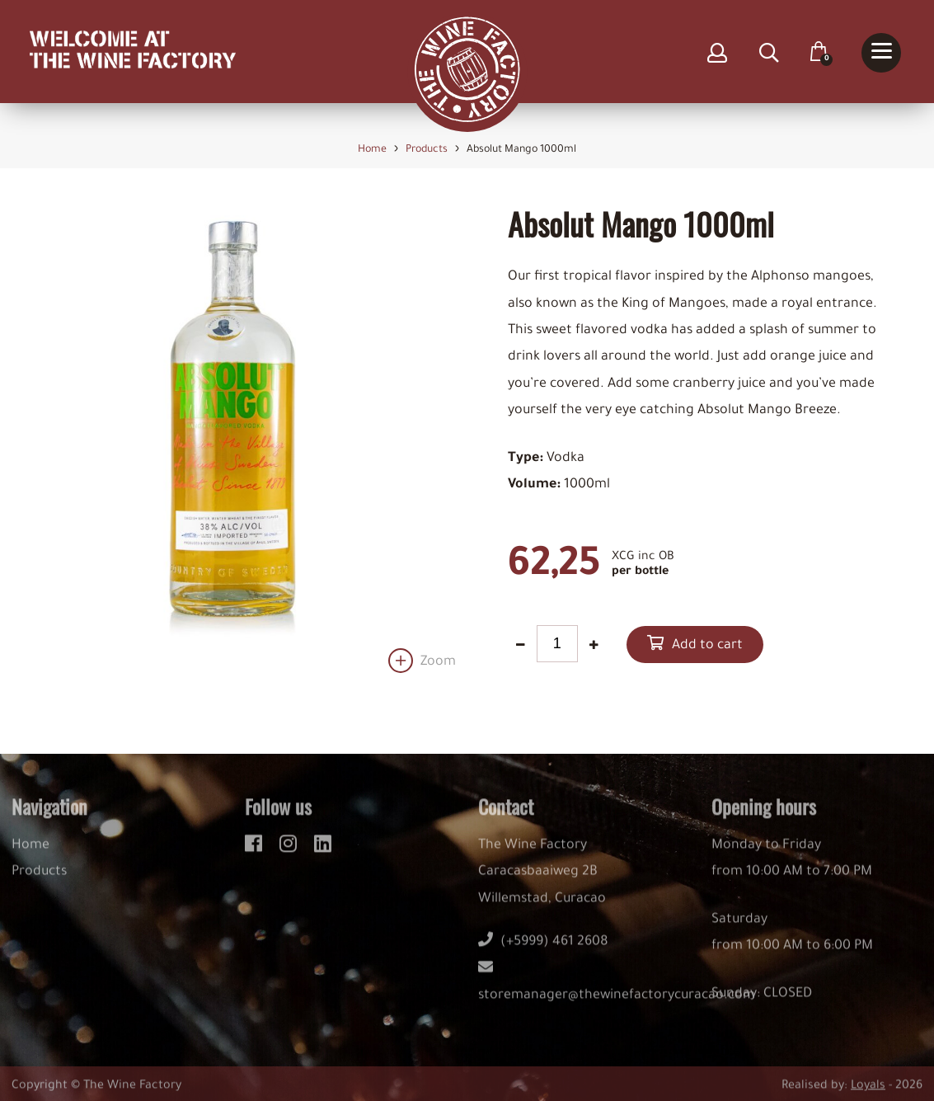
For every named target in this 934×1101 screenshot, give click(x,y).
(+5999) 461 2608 (543, 952)
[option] (234, 439)
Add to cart (707, 645)
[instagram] (290, 851)
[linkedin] (322, 851)
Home (30, 855)
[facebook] (256, 851)
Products (39, 882)
